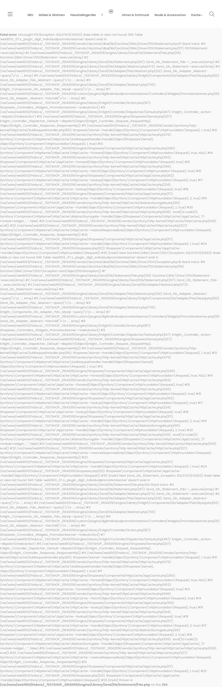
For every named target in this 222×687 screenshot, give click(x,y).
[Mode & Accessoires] (173, 15)
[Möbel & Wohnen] (49, 15)
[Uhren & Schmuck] (138, 15)
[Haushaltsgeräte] (80, 15)
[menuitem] (10, 14)
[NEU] (27, 15)
